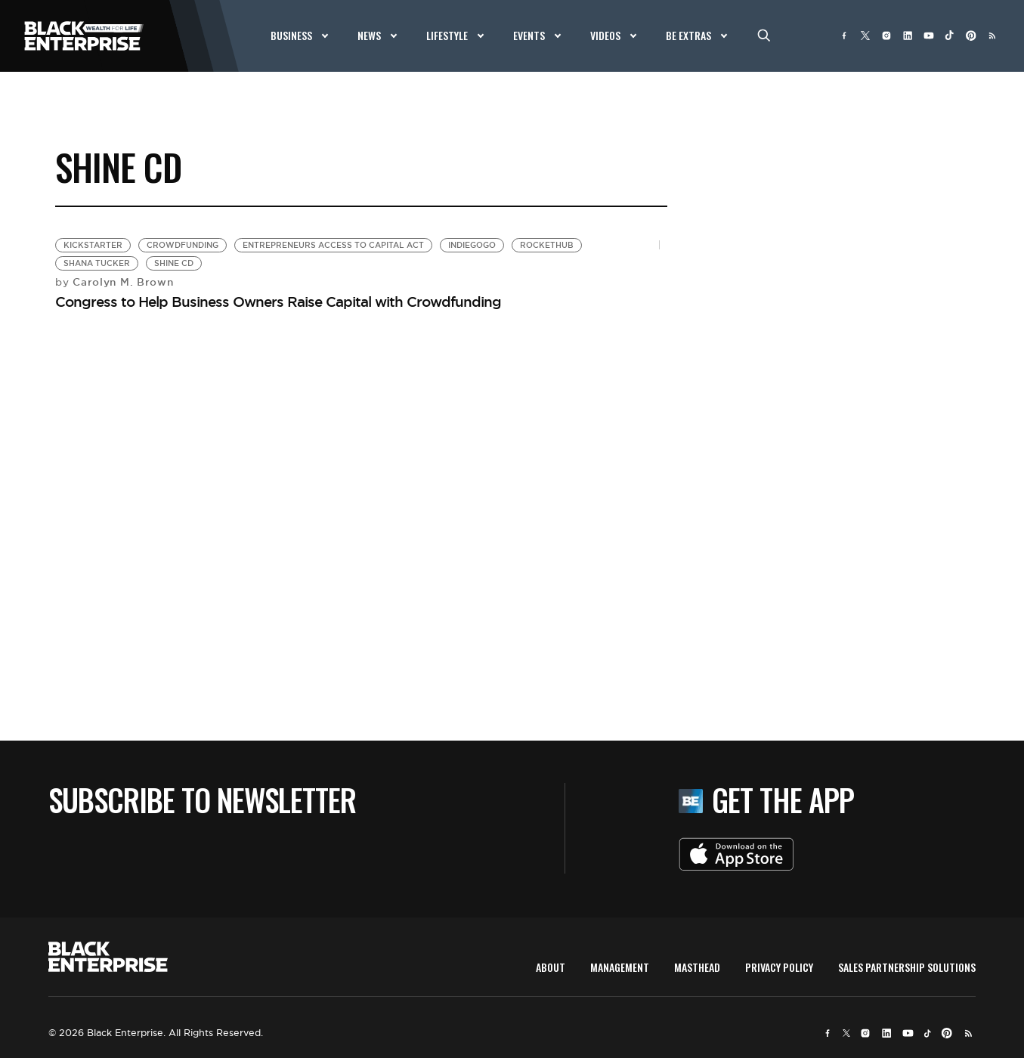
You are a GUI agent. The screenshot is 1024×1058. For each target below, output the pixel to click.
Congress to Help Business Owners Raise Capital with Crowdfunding (278, 301)
